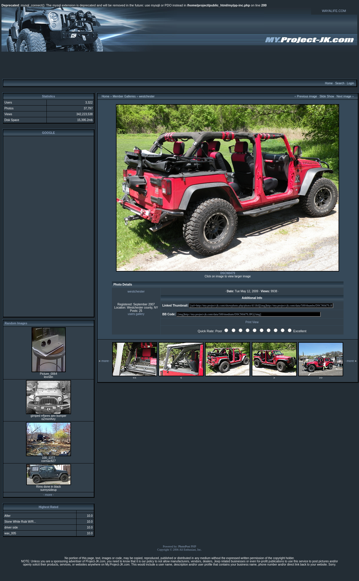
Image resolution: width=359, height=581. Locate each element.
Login (350, 83)
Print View (252, 322)
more (48, 494)
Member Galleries (124, 96)
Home (329, 83)
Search (339, 83)
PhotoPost (184, 546)
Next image (344, 96)
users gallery (136, 314)
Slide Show (327, 96)
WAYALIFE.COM (334, 11)
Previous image (307, 96)
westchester (147, 96)
